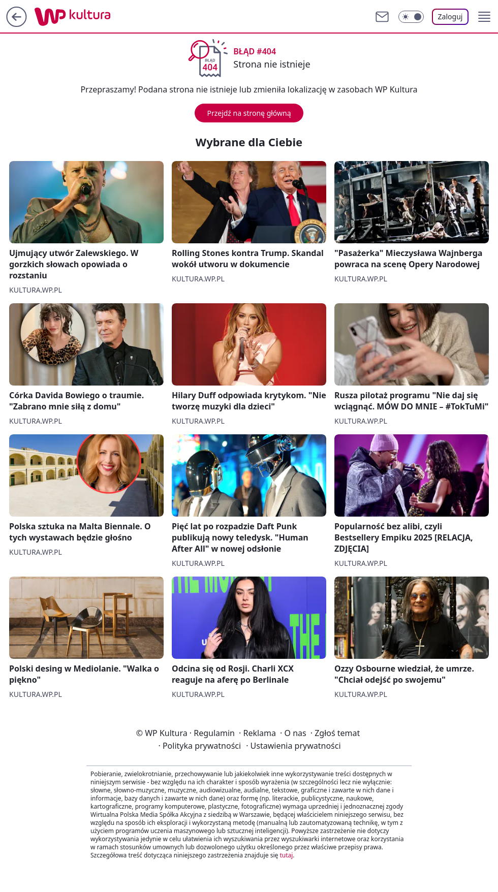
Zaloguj (450, 16)
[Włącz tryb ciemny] (411, 17)
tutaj (286, 855)
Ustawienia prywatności (293, 745)
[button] (484, 17)
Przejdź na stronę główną (249, 113)
